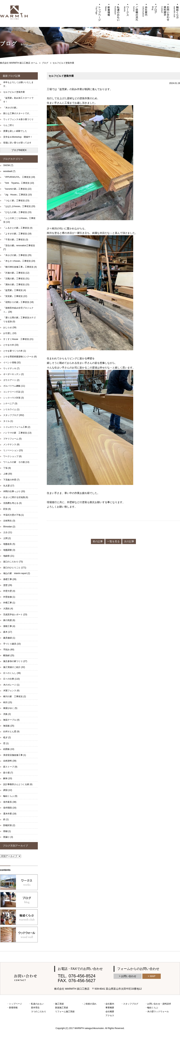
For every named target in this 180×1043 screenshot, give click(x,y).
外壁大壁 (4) (9, 591)
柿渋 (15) (7, 702)
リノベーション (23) (13, 450)
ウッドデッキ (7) (11, 368)
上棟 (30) (7, 474)
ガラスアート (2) (11, 380)
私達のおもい (37, 1004)
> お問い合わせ (127, 976)
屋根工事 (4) (9, 626)
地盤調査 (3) (9, 550)
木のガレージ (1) (11, 685)
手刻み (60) (8, 649)
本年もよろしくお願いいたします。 (18, 84)
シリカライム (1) (11, 409)
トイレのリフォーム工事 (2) (16, 427)
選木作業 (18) (9, 813)
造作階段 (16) (9, 807)
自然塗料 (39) (9, 761)
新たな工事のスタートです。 (17, 113)
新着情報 (13, 1007)
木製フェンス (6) (11, 690)
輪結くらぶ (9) (10, 796)
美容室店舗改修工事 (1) (14, 755)
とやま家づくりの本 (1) (14, 351)
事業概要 (109, 1007)
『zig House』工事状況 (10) (17, 194)
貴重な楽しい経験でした (15, 131)
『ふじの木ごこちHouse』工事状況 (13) (19, 220)
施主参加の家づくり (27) (15, 661)
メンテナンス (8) (11, 444)
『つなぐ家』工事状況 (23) (16, 200)
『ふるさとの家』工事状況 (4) (17, 228)
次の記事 (129, 541)
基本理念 (35, 1007)
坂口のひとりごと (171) (14, 567)
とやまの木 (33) (11, 345)
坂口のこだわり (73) (13, 561)
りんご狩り (8, 125)
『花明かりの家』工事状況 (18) (18, 302)
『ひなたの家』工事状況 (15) (17, 212)
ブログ (45, 63)
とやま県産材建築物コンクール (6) (20, 356)
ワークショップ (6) (12, 456)
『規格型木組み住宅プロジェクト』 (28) (18, 310)
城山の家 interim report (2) (16, 573)
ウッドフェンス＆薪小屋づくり (18, 119)
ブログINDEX (19, 150)
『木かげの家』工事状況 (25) (17, 255)
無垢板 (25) (8, 726)
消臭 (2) (7, 714)
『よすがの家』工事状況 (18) (17, 233)
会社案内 (109, 1004)
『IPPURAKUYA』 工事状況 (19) (19, 177)
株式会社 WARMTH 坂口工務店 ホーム (18, 63)
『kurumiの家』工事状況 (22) (17, 189)
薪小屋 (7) (8, 772)
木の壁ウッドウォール (158, 1011)
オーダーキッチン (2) (13, 374)
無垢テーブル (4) (11, 720)
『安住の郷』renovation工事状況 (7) (19, 247)
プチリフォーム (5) (12, 438)
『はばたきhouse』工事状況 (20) (19, 206)
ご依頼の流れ (90, 1004)
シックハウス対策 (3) (13, 397)
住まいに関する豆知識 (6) (15, 497)
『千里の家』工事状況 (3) (15, 239)
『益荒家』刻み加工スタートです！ (18, 100)
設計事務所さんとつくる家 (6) (17, 784)
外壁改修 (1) (9, 597)
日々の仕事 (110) (11, 679)
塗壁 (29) (7, 585)
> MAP (151, 976)
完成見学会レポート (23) (15, 614)
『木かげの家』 (10, 107)
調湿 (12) (7, 790)
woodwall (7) (9, 171)
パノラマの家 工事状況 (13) (17, 433)
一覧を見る (113, 541)
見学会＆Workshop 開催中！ (17, 137)
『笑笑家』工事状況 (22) (15, 296)
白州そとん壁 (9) (11, 731)
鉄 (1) (6, 819)
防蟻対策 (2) (9, 825)
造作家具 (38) (9, 802)
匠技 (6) (7, 509)
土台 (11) (7, 532)
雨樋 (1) (7, 831)
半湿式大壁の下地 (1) (13, 515)
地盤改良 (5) (9, 544)
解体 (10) (7, 778)
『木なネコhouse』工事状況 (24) (19, 261)
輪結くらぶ (152, 1007)
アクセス (109, 1015)
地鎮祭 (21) (8, 556)
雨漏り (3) (8, 837)
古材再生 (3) (9, 520)
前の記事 (98, 541)
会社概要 (109, 1011)
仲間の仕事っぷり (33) (14, 491)
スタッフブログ (130, 1004)
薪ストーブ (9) (10, 766)
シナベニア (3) (10, 403)
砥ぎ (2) (7, 737)
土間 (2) (7, 538)
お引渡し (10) (9, 333)
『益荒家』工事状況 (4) (14, 290)
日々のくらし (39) (12, 673)
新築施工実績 (61, 1007)
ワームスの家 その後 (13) (16, 462)
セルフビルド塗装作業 (14, 92)
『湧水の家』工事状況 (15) (16, 284)
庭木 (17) (7, 632)
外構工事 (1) (9, 602)
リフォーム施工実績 (65, 1011)
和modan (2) (9, 526)
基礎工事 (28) (9, 579)
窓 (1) (6, 743)
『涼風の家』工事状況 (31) (16, 278)
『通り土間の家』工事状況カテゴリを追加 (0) (19, 319)
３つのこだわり (38, 1011)
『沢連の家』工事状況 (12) (16, 273)
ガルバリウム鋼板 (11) (14, 386)
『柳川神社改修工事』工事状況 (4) (20, 267)
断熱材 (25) (8, 655)
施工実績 (59, 1004)
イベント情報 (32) (12, 362)
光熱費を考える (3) (12, 503)
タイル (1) (8, 421)
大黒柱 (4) (8, 608)
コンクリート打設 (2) (13, 392)
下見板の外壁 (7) (11, 479)
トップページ (15, 1004)
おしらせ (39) (9, 327)
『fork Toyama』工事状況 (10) (18, 183)
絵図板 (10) (8, 749)
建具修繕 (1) (9, 638)
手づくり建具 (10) (12, 644)
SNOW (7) (8, 165)
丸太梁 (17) (8, 485)
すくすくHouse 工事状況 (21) (18, 339)
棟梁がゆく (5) (10, 708)
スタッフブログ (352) (13, 415)
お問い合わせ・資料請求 (159, 1004)
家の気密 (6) (9, 620)
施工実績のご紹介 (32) (14, 667)
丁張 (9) (7, 468)
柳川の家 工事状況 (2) (14, 696)
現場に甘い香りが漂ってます (17, 142)
